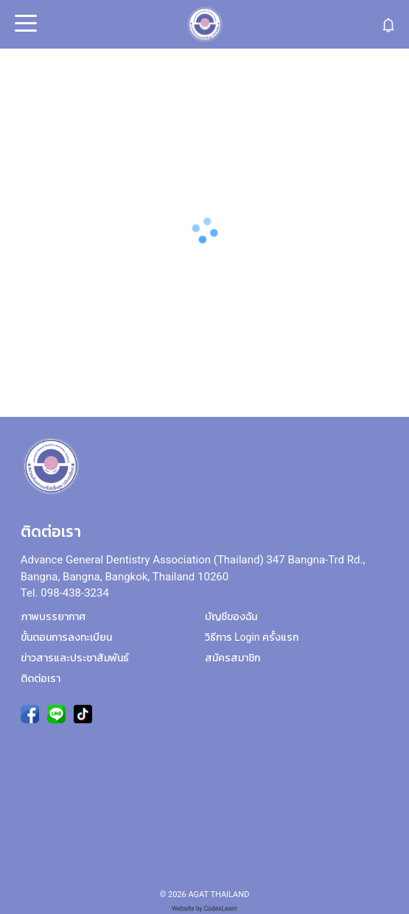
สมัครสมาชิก (232, 658)
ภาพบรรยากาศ (53, 616)
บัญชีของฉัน (231, 616)
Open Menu (24, 24)
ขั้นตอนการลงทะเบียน (66, 637)
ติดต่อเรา (40, 678)
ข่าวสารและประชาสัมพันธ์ (75, 658)
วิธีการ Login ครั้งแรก (251, 637)
